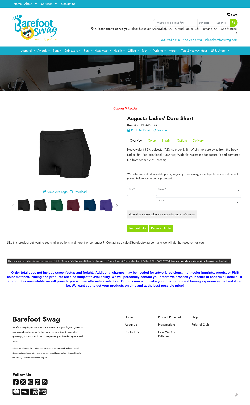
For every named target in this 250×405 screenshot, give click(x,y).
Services (46, 4)
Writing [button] (158, 50)
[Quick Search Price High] (222, 23)
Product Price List (169, 317)
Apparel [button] (26, 50)
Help (194, 317)
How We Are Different (166, 334)
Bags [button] (56, 50)
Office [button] (132, 50)
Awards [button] (42, 50)
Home (18, 4)
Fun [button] (86, 50)
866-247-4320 (192, 40)
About (28, 4)
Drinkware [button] (71, 50)
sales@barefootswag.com (221, 40)
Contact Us (68, 4)
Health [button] (118, 50)
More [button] (172, 50)
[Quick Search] (175, 23)
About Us (131, 324)
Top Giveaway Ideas (194, 50)
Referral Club (200, 324)
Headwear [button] (101, 50)
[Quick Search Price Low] (205, 23)
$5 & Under (218, 50)
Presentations (166, 324)
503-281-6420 (170, 40)
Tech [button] (145, 50)
